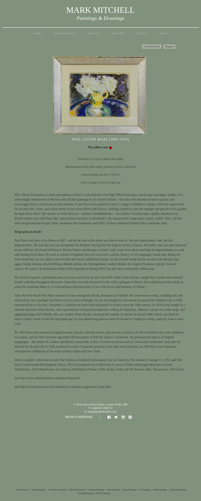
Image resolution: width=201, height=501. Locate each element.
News (163, 33)
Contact (142, 33)
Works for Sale (64, 33)
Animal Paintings (38, 490)
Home (37, 33)
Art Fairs (118, 33)
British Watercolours (77, 490)
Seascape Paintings (86, 493)
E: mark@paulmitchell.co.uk (100, 411)
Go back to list (152, 46)
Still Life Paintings (102, 493)
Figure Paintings (113, 490)
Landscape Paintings (178, 490)
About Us (93, 33)
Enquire (169, 46)
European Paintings (96, 490)
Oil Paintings (145, 490)
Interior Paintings (130, 490)
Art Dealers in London (57, 490)
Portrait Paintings (160, 490)
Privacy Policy (22, 490)
